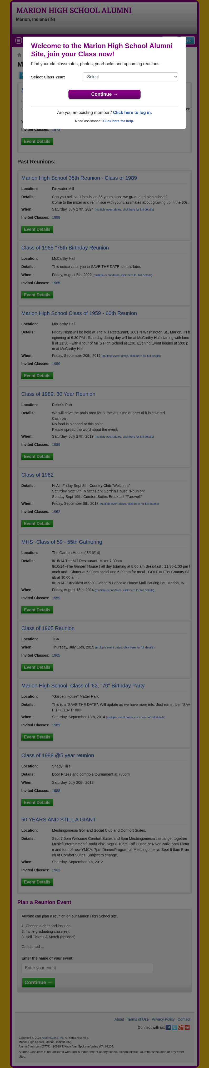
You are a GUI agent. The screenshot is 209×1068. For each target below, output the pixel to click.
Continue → (104, 94)
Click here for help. (118, 121)
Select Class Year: (48, 77)
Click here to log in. (132, 112)
